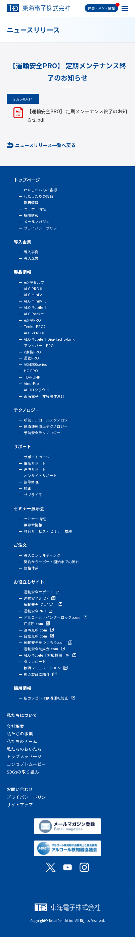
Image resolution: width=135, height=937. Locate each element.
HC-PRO (31, 370)
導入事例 (31, 251)
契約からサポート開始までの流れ (51, 561)
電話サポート (35, 463)
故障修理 (31, 481)
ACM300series (35, 364)
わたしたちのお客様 (40, 189)
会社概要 (15, 726)
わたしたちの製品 (38, 196)
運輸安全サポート (38, 591)
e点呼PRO (32, 320)
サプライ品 (33, 494)
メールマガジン (37, 221)
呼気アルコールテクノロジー (48, 419)
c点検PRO (32, 351)
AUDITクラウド (36, 389)
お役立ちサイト (29, 582)
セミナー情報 (35, 208)
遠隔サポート (35, 469)
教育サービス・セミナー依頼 (48, 531)
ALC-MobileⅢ (35, 307)
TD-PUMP (32, 377)
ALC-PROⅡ (33, 288)
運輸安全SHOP (36, 598)
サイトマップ (20, 804)
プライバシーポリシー (42, 227)
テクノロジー (27, 410)
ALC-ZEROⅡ (34, 332)
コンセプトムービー (26, 764)
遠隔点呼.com (35, 629)
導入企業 (22, 242)
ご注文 (20, 545)
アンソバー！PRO (39, 345)
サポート (22, 446)
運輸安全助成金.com (41, 648)
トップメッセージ (24, 756)
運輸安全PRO (35, 610)
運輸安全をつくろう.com (44, 642)
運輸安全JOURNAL (39, 604)
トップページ (27, 180)
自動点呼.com (35, 636)
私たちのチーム (22, 741)
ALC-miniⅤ (33, 294)
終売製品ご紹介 (37, 674)
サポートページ (37, 456)
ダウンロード (35, 661)
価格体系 (31, 568)
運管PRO (31, 357)
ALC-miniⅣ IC (35, 301)
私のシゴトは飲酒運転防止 (46, 697)
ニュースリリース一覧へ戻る (45, 145)
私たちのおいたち (24, 749)
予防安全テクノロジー (42, 432)
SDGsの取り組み (23, 771)
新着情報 (31, 202)
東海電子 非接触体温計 (44, 396)
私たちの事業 (20, 733)
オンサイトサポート (40, 475)
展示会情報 (33, 524)
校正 (27, 488)
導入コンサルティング (42, 555)
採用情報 (31, 215)
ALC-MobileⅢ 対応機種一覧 (47, 655)
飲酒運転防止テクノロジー (46, 426)
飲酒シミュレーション (42, 667)
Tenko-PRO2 (35, 326)
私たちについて (22, 715)
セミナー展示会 (29, 508)
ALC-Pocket (34, 313)
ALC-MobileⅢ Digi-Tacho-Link (49, 339)
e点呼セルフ (34, 282)
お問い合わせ (20, 789)
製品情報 (22, 272)
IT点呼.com (33, 623)
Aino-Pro (31, 383)
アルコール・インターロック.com (52, 617)
